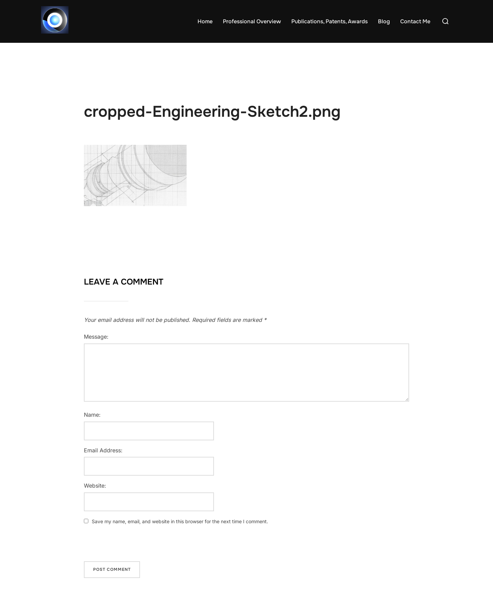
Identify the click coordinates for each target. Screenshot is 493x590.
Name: (92, 414)
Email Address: (103, 450)
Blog (384, 21)
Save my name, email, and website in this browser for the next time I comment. (180, 521)
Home (205, 21)
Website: (95, 485)
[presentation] (131, 546)
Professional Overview (252, 21)
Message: (96, 336)
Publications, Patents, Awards (329, 21)
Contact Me (415, 21)
